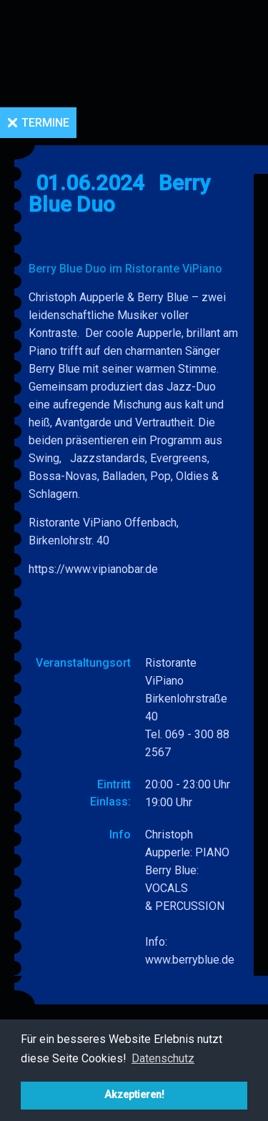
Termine (45, 122)
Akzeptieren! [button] (134, 1095)
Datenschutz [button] (162, 1058)
